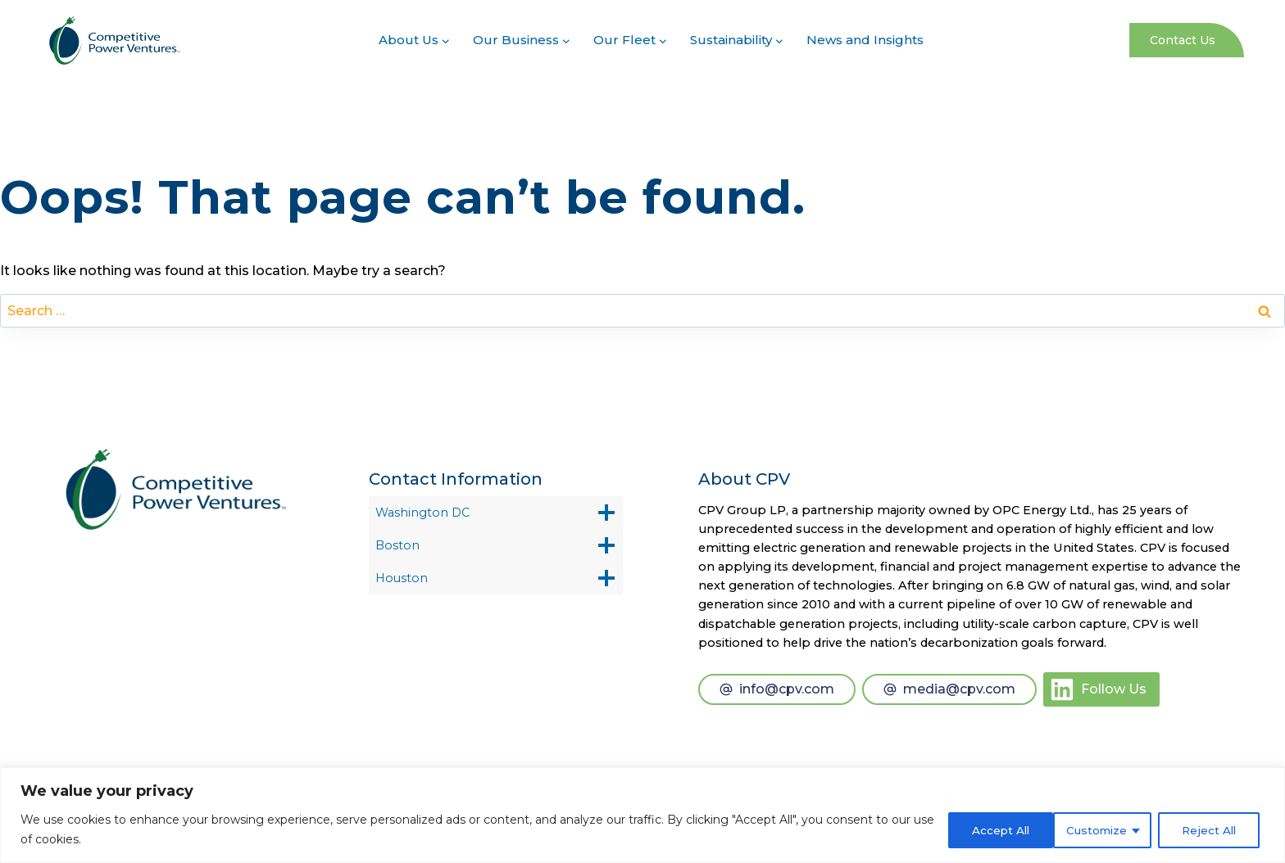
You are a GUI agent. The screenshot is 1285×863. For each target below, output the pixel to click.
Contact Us (1182, 40)
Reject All (1098, 829)
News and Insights (865, 39)
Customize (983, 829)
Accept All (1211, 829)
